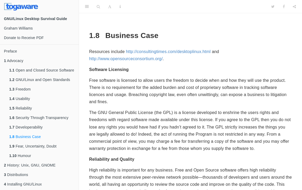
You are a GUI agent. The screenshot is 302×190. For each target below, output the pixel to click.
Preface (10, 51)
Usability (19, 99)
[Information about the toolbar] (120, 6)
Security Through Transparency (38, 118)
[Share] (294, 6)
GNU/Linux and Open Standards (39, 80)
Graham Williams (18, 28)
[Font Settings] (109, 6)
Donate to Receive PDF (24, 38)
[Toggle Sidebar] (87, 6)
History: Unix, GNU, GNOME (30, 165)
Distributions (16, 175)
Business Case (25, 137)
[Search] (98, 6)
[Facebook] (284, 6)
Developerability (26, 127)
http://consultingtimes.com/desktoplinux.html (168, 51)
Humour (20, 156)
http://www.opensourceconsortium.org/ (126, 58)
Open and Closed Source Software (41, 70)
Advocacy (13, 61)
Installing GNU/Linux (23, 184)
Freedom (20, 89)
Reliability (20, 108)
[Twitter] (273, 6)
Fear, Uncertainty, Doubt (33, 146)
